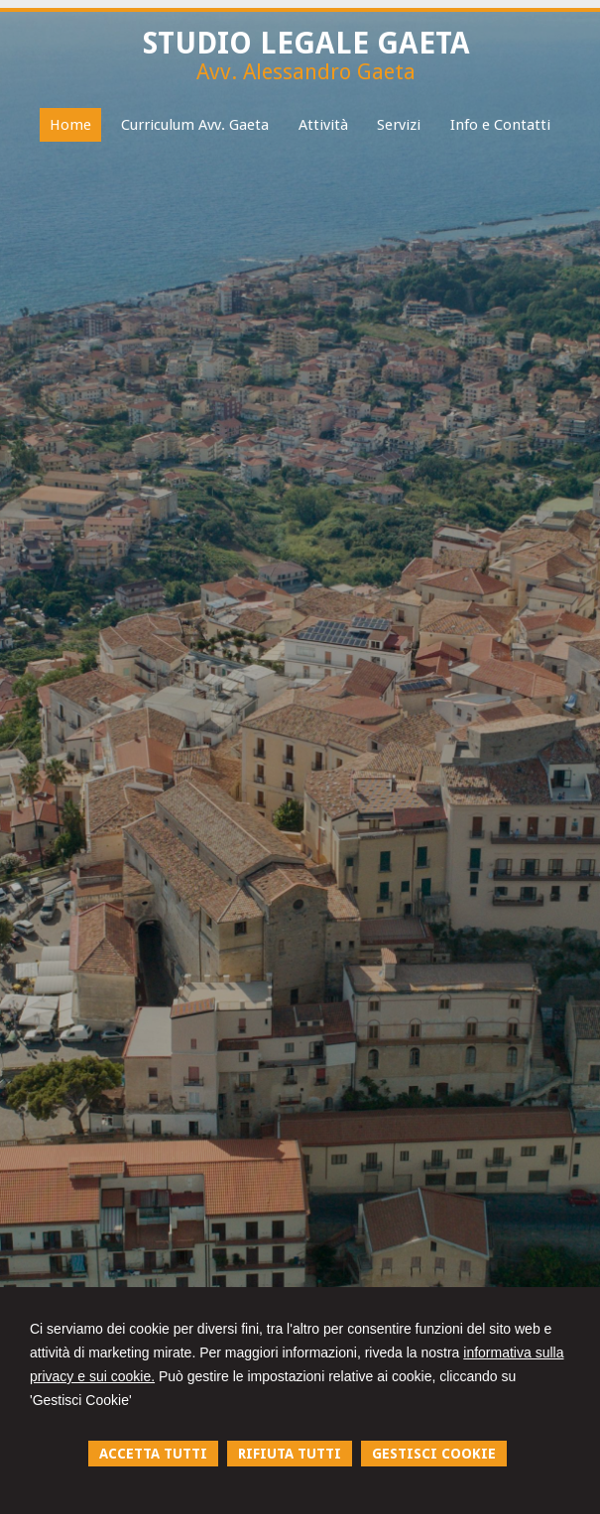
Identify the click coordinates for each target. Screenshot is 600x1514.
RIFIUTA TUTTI (289, 1453)
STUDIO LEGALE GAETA (306, 43)
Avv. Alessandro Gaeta (306, 71)
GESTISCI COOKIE (434, 1453)
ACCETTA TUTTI (153, 1453)
